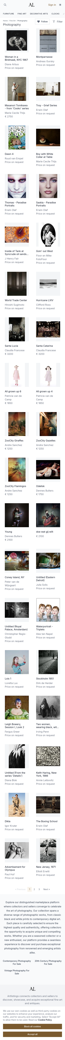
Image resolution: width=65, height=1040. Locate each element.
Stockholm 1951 (45, 678)
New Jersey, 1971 (46, 866)
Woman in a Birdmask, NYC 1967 (16, 58)
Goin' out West (44, 251)
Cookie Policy (45, 1020)
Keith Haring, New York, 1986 (46, 774)
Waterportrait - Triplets (44, 628)
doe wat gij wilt (44, 531)
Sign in (52, 4)
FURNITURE (8, 14)
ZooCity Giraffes (14, 440)
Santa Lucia (11, 345)
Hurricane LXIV (44, 300)
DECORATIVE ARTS (39, 14)
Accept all (32, 1034)
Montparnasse (44, 56)
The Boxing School (46, 821)
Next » (46, 889)
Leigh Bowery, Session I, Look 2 (14, 726)
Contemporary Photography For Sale (17, 962)
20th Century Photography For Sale (48, 962)
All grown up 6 (13, 391)
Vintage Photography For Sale (16, 972)
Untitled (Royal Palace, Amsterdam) (16, 628)
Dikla (7, 821)
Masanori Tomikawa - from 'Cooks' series (17, 107)
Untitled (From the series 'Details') (15, 774)
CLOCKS (55, 14)
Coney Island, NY (14, 577)
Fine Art (12, 21)
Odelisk (40, 486)
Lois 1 (8, 678)
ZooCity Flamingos (15, 486)
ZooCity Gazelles (45, 440)
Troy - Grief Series (46, 105)
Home (5, 21)
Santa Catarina (44, 345)
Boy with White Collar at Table (44, 155)
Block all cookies (32, 1026)
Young (8, 531)
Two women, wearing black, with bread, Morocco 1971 (48, 727)
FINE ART (22, 14)
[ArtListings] (32, 989)
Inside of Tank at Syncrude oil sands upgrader (15, 254)
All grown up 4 (44, 391)
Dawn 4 (9, 153)
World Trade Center (16, 300)
